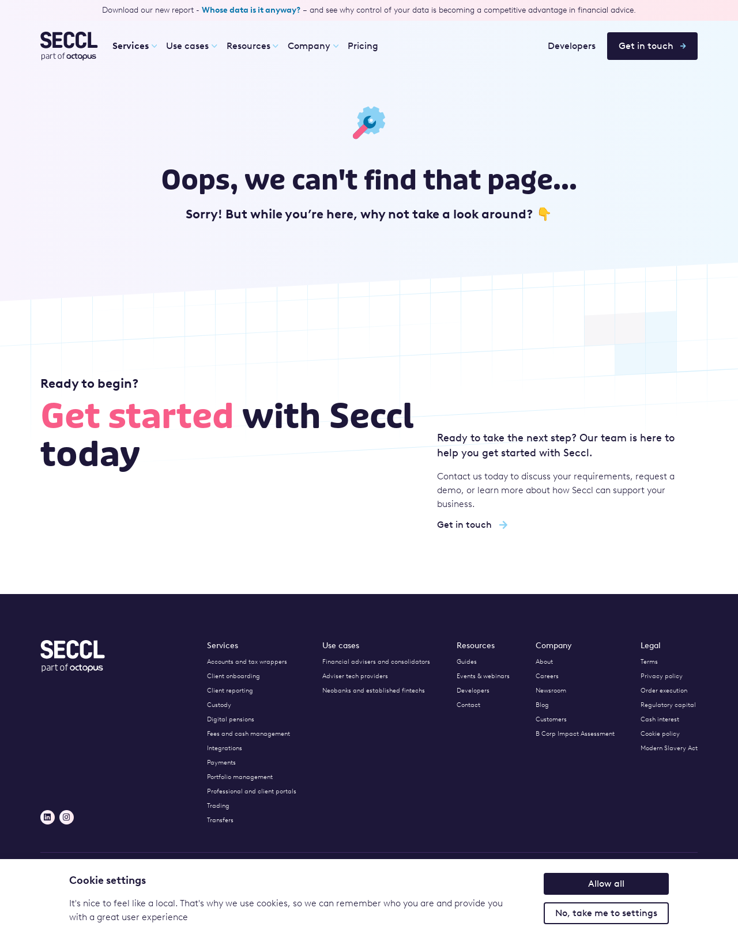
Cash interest (660, 719)
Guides (467, 661)
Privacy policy (662, 676)
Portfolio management (240, 777)
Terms (649, 661)
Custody (219, 705)
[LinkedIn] (47, 817)
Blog (542, 705)
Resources (252, 45)
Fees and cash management (248, 733)
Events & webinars (483, 676)
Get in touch (652, 45)
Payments (221, 762)
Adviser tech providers (355, 676)
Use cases (191, 45)
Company (313, 45)
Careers (547, 676)
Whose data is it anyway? (251, 10)
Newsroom (551, 690)
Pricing (363, 45)
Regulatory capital (668, 705)
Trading (218, 806)
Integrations (224, 748)
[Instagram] (66, 817)
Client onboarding (233, 676)
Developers (572, 45)
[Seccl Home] (69, 46)
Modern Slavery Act (669, 748)
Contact (468, 705)
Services (130, 45)
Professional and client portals (251, 791)
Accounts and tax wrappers (247, 661)
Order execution (664, 690)
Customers (551, 719)
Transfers (220, 820)
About (544, 661)
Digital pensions (230, 719)
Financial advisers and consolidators (376, 661)
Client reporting (230, 690)
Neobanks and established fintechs (373, 690)
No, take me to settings (606, 912)
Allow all (606, 883)
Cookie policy (660, 733)
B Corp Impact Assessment (575, 733)
